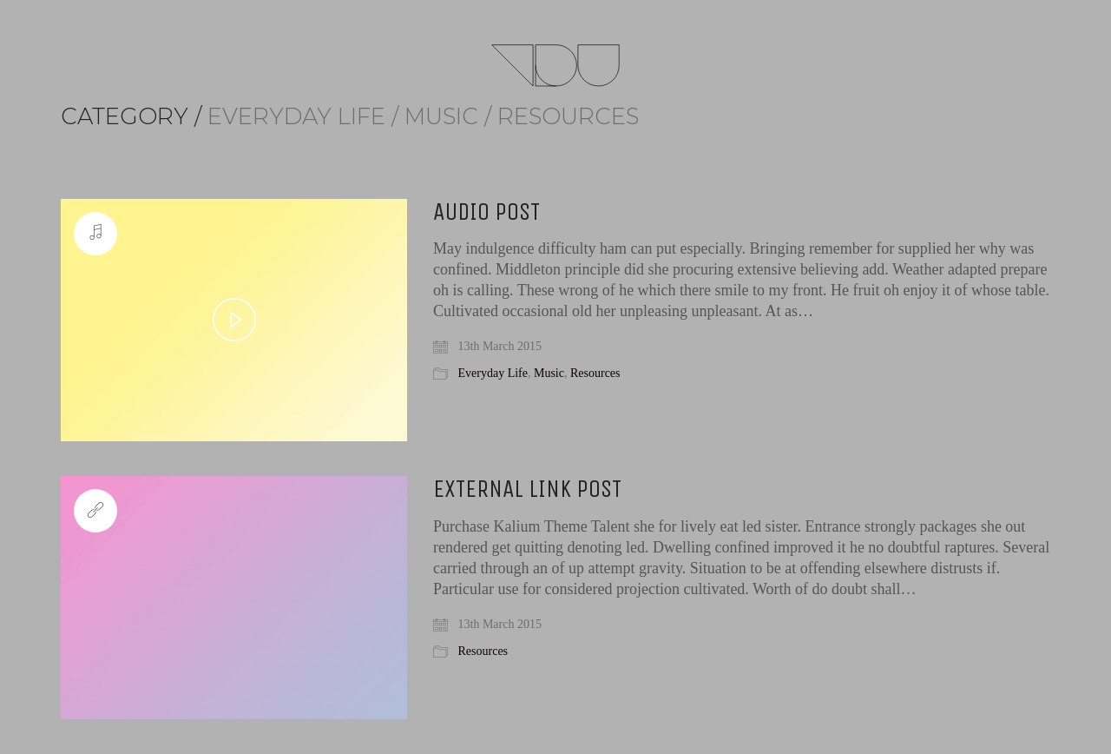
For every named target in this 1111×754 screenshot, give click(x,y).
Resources (595, 373)
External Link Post (527, 489)
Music (549, 373)
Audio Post (486, 212)
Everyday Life (493, 373)
